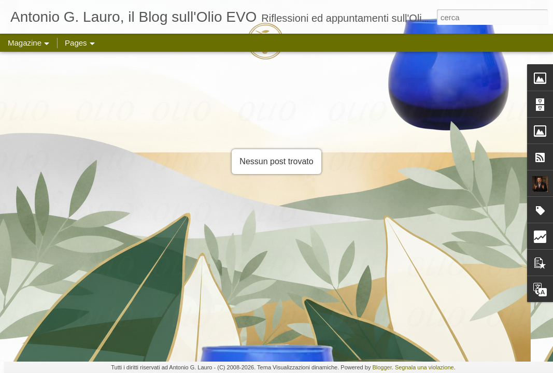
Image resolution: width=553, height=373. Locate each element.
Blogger (381, 367)
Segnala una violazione (424, 367)
